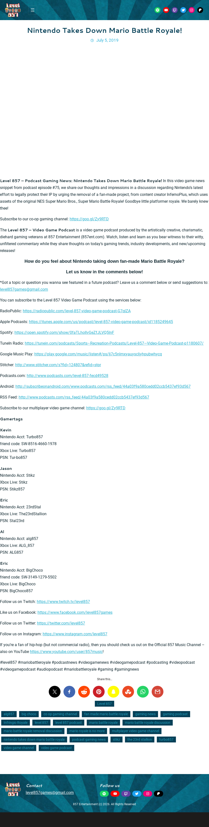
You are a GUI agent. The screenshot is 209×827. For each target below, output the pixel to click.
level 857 (41, 723)
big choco (29, 714)
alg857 (9, 714)
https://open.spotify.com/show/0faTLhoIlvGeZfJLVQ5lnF (64, 332)
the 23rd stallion (139, 739)
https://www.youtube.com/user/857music (66, 651)
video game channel (19, 748)
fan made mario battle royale (106, 714)
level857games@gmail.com (24, 289)
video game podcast (56, 748)
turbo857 (166, 739)
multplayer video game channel (135, 731)
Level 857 (104, 704)
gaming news (145, 714)
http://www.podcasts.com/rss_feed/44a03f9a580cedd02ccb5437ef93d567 (84, 397)
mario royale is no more (87, 731)
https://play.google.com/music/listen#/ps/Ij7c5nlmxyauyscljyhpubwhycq (98, 354)
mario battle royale (103, 723)
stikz (116, 739)
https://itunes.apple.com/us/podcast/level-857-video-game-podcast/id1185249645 (101, 321)
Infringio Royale (15, 723)
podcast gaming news (89, 739)
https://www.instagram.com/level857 (75, 634)
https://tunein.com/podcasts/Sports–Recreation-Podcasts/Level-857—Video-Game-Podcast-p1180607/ (114, 343)
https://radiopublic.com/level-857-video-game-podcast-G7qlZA (77, 311)
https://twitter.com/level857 (61, 623)
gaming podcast (175, 714)
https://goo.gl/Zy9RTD (89, 219)
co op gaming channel (60, 714)
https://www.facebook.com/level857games (74, 612)
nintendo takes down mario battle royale (34, 739)
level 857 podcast (68, 723)
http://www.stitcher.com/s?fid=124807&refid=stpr (58, 365)
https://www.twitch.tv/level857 (63, 601)
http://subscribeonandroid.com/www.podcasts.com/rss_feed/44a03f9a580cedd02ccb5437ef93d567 (103, 386)
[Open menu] (32, 10)
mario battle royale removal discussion (33, 731)
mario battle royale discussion (147, 723)
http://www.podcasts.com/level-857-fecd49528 (67, 375)
